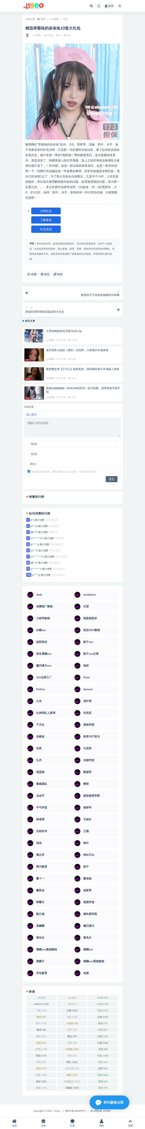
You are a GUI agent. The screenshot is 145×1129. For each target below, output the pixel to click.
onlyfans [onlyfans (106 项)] (41, 1003)
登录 (109, 5)
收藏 (32, 274)
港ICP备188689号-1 (75, 1110)
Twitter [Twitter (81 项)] (103, 1003)
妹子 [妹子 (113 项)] (41, 1023)
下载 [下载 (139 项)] (41, 1010)
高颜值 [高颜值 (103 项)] (71, 1087)
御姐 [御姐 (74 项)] (102, 1023)
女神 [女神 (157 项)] (102, 1016)
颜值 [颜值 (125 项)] (41, 1087)
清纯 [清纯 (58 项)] (72, 1042)
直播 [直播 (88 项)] (102, 1049)
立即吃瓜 (46, 211)
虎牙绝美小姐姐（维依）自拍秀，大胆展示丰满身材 (77, 350)
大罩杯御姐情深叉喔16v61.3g (64, 331)
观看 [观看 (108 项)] (41, 1074)
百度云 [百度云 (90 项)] (41, 1049)
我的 (101, 1123)
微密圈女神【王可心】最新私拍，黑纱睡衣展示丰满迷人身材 (82, 369)
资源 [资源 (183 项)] (102, 1074)
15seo (57, 1110)
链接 (58, 274)
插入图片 (31, 414)
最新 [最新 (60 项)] (41, 1042)
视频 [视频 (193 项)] (72, 1074)
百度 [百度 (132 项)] (102, 1042)
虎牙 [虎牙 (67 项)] (102, 1068)
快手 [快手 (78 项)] (72, 1029)
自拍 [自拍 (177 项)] (41, 1068)
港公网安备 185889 (100, 1110)
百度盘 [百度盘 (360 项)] (71, 1049)
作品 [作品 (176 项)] (102, 1010)
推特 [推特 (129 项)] (41, 1036)
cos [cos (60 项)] (72, 997)
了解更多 (46, 220)
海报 (45, 274)
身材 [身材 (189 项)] (41, 1081)
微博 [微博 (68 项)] (41, 1029)
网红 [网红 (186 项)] (72, 1062)
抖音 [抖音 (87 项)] (102, 1029)
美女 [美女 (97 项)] (102, 1062)
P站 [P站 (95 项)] (72, 1003)
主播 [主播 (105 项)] (72, 1010)
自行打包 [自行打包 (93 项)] (72, 1068)
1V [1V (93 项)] (41, 997)
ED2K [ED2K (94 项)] (102, 997)
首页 (42, 19)
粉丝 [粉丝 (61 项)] (72, 1055)
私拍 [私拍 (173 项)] (41, 1055)
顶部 (130, 1123)
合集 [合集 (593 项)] (72, 1016)
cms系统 (54, 19)
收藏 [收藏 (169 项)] (102, 1036)
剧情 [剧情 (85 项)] (41, 1016)
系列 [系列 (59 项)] (41, 1062)
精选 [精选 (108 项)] (102, 1055)
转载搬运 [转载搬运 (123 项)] (72, 1081)
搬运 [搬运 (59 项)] (72, 1036)
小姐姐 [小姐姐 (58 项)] (72, 1023)
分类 (43, 1123)
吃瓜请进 (46, 229)
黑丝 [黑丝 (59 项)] (102, 1087)
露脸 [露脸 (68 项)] (102, 1081)
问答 (72, 1123)
